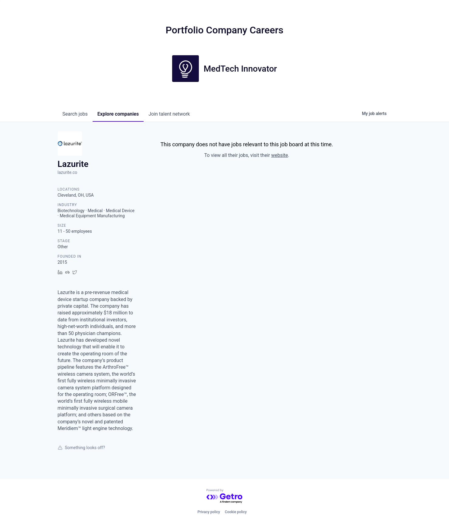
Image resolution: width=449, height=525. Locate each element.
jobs (75, 114)
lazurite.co (67, 172)
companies (118, 114)
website (279, 155)
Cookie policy (236, 512)
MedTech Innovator (240, 69)
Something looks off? (81, 447)
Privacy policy (208, 512)
